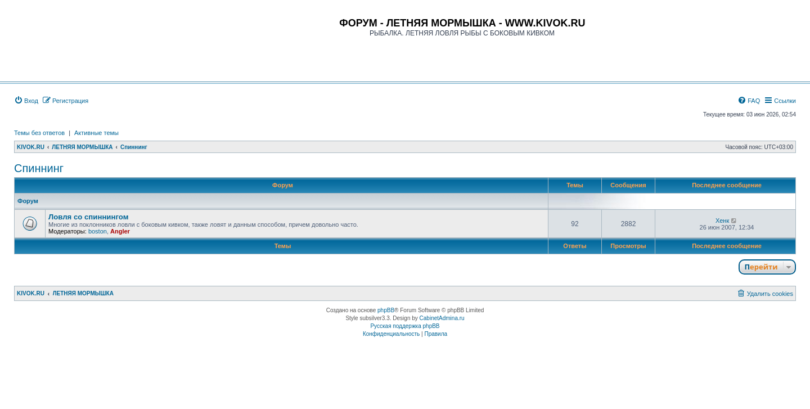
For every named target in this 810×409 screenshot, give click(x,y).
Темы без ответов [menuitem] (39, 132)
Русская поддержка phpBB (404, 326)
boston (97, 231)
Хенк (722, 220)
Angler (120, 231)
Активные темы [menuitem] (96, 132)
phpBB (385, 310)
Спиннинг (39, 168)
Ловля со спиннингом (88, 217)
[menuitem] (26, 100)
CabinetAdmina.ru (442, 318)
